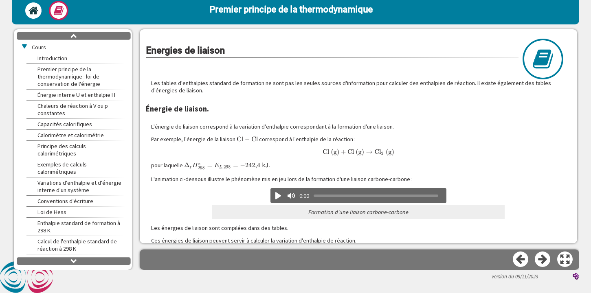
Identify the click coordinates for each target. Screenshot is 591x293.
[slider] (376, 196)
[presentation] (247, 139)
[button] (565, 259)
